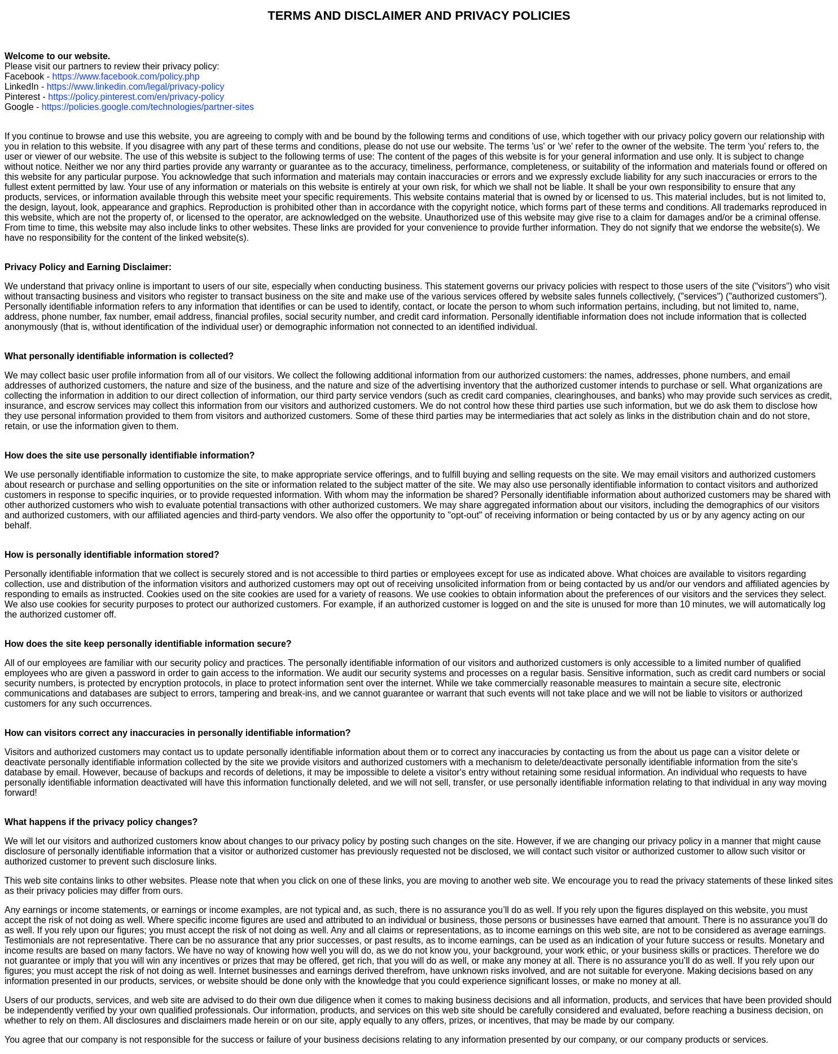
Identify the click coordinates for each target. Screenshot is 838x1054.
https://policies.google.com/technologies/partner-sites (148, 107)
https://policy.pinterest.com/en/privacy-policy (136, 97)
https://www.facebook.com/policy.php (125, 76)
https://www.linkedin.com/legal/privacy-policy (136, 86)
